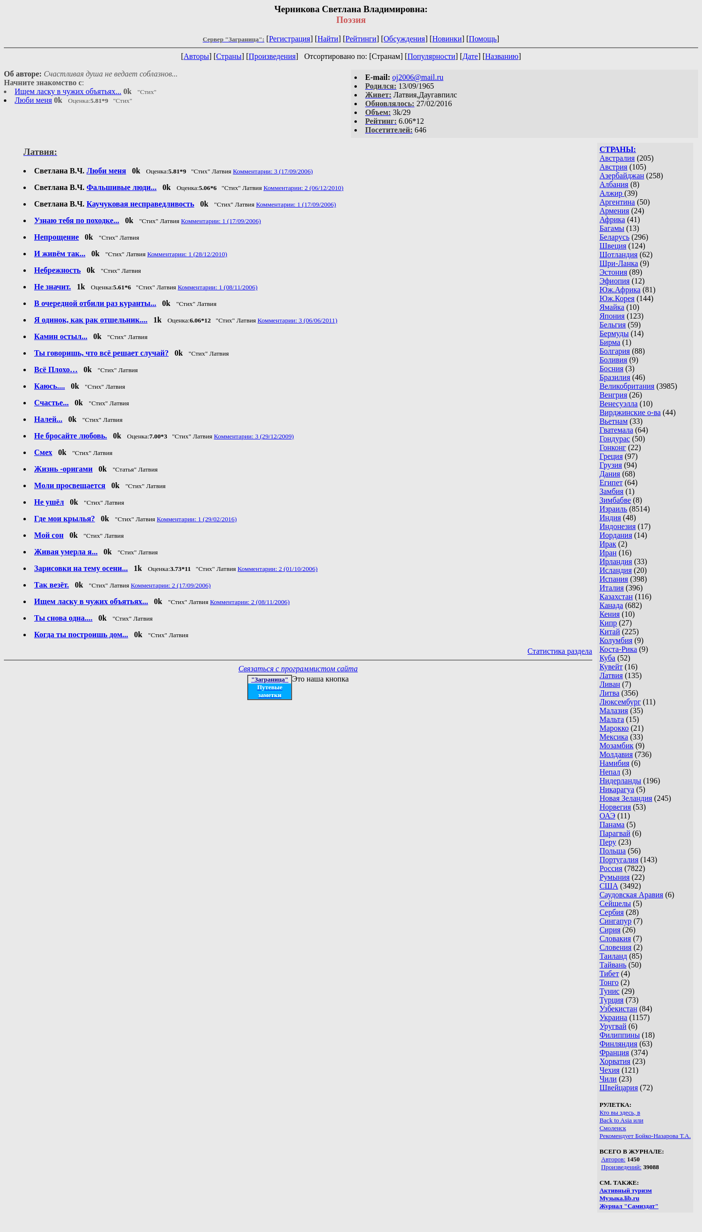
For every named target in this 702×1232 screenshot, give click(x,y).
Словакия (615, 938)
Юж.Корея (617, 298)
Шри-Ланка (619, 263)
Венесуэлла (619, 403)
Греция (611, 456)
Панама (612, 824)
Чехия (610, 1070)
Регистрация (290, 39)
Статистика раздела (559, 651)
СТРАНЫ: (618, 149)
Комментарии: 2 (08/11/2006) (250, 602)
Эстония (613, 272)
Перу (608, 842)
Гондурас (615, 439)
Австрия (613, 167)
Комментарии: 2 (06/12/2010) (303, 187)
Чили (608, 1079)
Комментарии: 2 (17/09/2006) (171, 585)
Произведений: (621, 1167)
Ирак (608, 544)
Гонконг (613, 447)
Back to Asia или (622, 1120)
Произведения (272, 56)
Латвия (611, 675)
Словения (616, 947)
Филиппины (620, 1035)
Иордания (616, 535)
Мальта (612, 719)
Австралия (617, 158)
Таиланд (613, 956)
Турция (612, 1000)
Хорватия (615, 1061)
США (609, 886)
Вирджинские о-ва (630, 412)
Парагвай (615, 833)
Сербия (612, 912)
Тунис (610, 991)
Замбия (612, 491)
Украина (613, 1017)
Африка (612, 219)
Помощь (483, 39)
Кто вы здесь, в (620, 1112)
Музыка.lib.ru (620, 1198)
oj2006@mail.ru (418, 77)
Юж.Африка (620, 289)
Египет (611, 482)
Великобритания (627, 386)
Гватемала (616, 430)
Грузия (611, 465)
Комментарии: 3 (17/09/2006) (273, 171)
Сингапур (616, 921)
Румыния (615, 877)
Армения (614, 211)
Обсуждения (404, 39)
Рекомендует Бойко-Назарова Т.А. (645, 1135)
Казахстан (616, 596)
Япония (612, 316)
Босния (612, 368)
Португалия (619, 859)
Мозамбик (617, 745)
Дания (610, 474)
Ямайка (612, 307)
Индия (610, 517)
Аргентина (617, 202)
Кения (610, 614)
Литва (610, 693)
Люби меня (33, 100)
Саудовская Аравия (631, 895)
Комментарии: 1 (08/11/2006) (218, 287)
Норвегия (615, 807)
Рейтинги (361, 39)
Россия (611, 868)
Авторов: (613, 1159)
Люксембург (620, 702)
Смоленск (613, 1128)
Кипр (608, 623)
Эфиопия (615, 281)
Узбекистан (619, 1009)
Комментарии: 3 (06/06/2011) (297, 320)
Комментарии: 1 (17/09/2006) (296, 204)
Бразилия (615, 377)
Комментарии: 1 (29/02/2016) (197, 519)
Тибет (609, 973)
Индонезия (618, 526)
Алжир (612, 193)
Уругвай (613, 1026)
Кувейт (611, 667)
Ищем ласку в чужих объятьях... (68, 91)
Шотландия (619, 254)
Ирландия (616, 561)
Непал (610, 772)
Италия (612, 588)
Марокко (614, 728)
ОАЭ (607, 816)
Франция (614, 1052)
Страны (228, 56)
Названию (502, 56)
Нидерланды (621, 781)
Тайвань (613, 965)
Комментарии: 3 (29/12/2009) (254, 436)
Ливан (610, 684)
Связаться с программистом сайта (298, 668)
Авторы (196, 56)
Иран (608, 553)
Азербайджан (622, 175)
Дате (470, 56)
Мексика (614, 737)
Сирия (610, 930)
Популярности (431, 56)
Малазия (614, 710)
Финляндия (619, 1044)
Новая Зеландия (626, 798)
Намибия (614, 763)
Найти (327, 39)
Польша (613, 851)
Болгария (615, 351)
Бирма (610, 342)
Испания (614, 579)
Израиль (613, 509)
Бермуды (614, 333)
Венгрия (613, 395)
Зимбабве (615, 500)
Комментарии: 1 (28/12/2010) (187, 254)
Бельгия (613, 325)
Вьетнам (614, 421)
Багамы (612, 228)
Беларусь (615, 237)
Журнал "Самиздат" (629, 1206)
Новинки (447, 39)
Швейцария (619, 1087)
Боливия (613, 360)
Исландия (616, 570)
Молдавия (616, 754)
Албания (614, 184)
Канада (611, 605)
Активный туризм (626, 1190)
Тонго (609, 982)
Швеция (613, 246)
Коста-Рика (618, 649)
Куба (608, 658)
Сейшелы (615, 903)
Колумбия (616, 640)
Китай (610, 631)
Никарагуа (617, 789)
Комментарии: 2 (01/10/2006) (277, 568)
